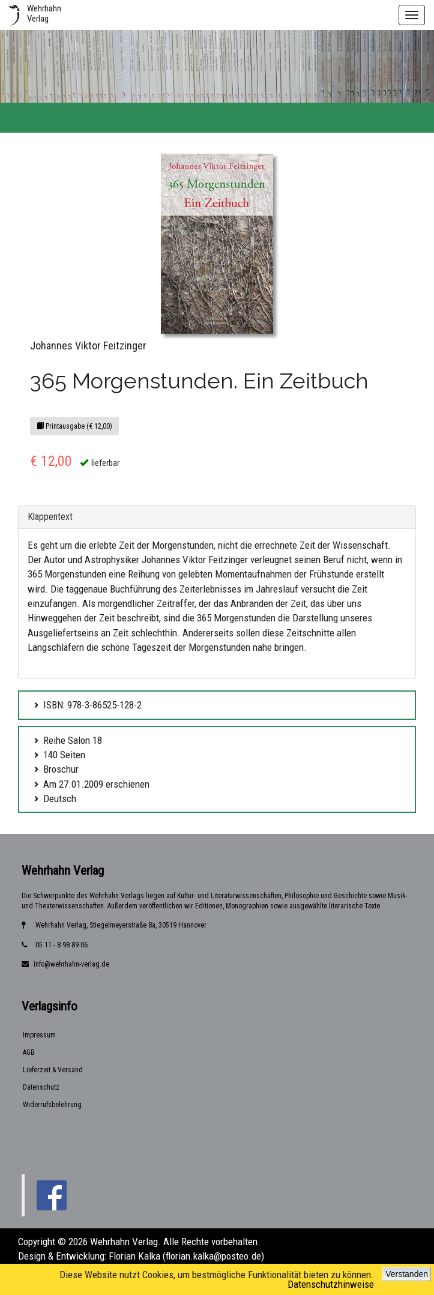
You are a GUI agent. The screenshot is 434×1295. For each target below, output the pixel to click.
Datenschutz (41, 1087)
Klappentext (50, 516)
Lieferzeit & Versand (53, 1070)
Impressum (39, 1035)
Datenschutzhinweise (331, 1284)
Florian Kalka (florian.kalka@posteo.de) (186, 1256)
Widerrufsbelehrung (52, 1104)
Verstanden (406, 1274)
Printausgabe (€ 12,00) (74, 426)
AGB (29, 1052)
